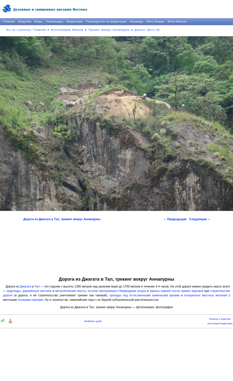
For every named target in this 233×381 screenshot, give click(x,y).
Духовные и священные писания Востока (50, 9)
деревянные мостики (36, 290)
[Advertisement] (116, 247)
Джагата (25, 286)
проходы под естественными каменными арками (144, 295)
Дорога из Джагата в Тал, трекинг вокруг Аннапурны (61, 219)
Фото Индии (155, 21)
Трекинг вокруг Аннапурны (109, 29)
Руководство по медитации (106, 21)
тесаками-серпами (30, 299)
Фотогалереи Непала (67, 29)
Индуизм (24, 21)
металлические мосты (70, 290)
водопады (14, 290)
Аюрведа (136, 21)
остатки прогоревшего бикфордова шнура (117, 290)
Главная (9, 21)
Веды (38, 21)
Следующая (199, 219)
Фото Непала (177, 21)
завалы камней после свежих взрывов (176, 290)
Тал (37, 286)
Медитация (74, 21)
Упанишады (54, 21)
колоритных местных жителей (205, 295)
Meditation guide (93, 321)
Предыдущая (175, 219)
